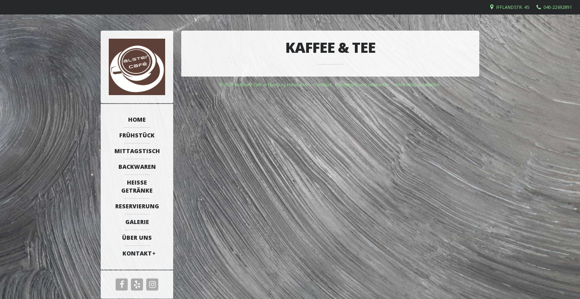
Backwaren (137, 166)
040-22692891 (558, 7)
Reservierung (137, 206)
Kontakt (137, 253)
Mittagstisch (137, 151)
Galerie (137, 222)
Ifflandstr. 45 (512, 7)
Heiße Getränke (137, 186)
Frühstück (137, 135)
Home (137, 119)
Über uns (137, 237)
